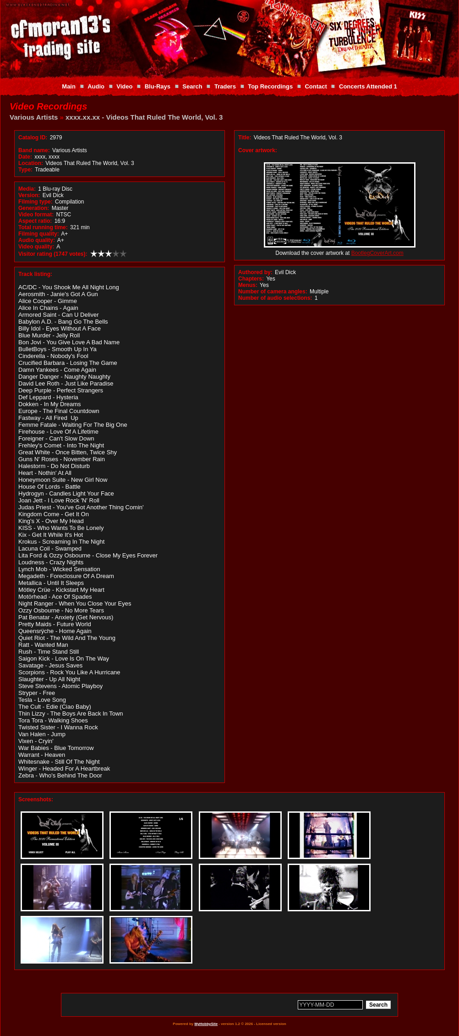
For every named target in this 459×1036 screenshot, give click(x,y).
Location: (30, 163)
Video (124, 86)
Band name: (34, 150)
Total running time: (43, 227)
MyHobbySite (206, 1024)
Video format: (36, 214)
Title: (245, 137)
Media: (27, 189)
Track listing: (35, 274)
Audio (95, 86)
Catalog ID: (32, 137)
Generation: (33, 208)
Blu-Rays (157, 86)
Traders (225, 86)
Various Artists (34, 117)
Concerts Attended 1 (368, 86)
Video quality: (36, 246)
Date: (25, 157)
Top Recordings (270, 86)
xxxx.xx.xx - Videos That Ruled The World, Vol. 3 (144, 117)
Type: (25, 169)
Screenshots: (35, 799)
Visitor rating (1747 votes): (52, 254)
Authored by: (255, 272)
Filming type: (35, 201)
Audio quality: (36, 240)
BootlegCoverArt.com (377, 253)
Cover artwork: (257, 150)
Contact (316, 86)
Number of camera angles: (272, 291)
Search (192, 86)
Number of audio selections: (275, 298)
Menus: (247, 285)
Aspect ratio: (35, 221)
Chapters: (251, 279)
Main (69, 86)
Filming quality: (38, 234)
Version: (29, 195)
